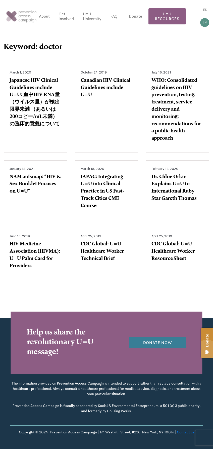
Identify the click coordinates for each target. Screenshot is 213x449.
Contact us (185, 432)
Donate (135, 16)
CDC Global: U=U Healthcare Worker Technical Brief (102, 251)
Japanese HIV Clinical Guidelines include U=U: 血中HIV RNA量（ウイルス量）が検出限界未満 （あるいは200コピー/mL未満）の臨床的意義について (35, 102)
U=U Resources (167, 16)
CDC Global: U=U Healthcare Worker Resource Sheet (173, 251)
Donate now (157, 342)
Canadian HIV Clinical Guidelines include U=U (105, 88)
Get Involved (66, 16)
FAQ (114, 16)
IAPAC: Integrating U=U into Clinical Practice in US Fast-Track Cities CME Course (102, 192)
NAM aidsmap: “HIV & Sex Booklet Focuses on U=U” (35, 184)
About (44, 16)
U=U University (92, 16)
